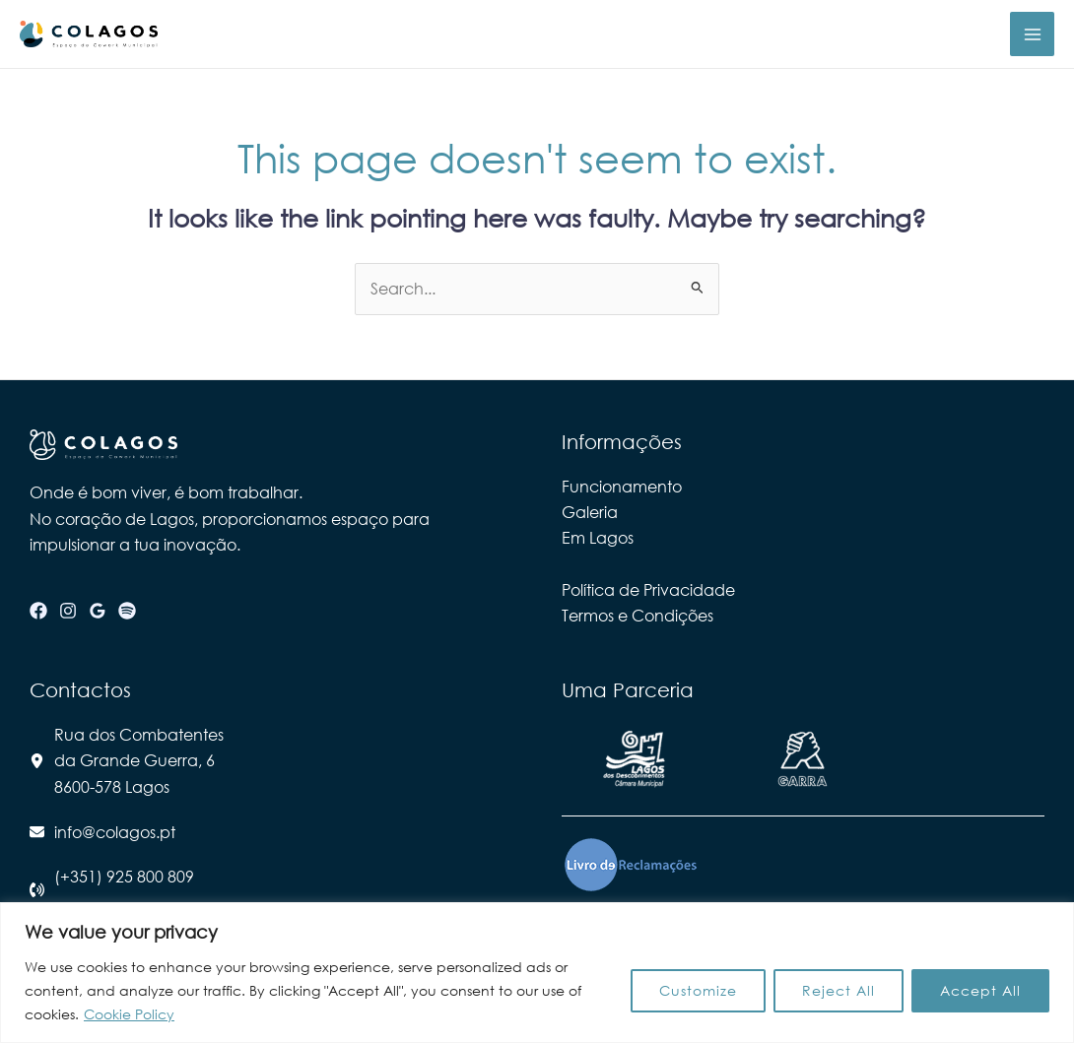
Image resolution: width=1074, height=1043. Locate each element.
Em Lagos (598, 537)
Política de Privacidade (648, 589)
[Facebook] (38, 610)
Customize (698, 990)
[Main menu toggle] (1032, 34)
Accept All (980, 990)
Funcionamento (622, 486)
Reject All (838, 990)
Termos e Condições (637, 615)
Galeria (590, 511)
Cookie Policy (129, 1014)
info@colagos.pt (114, 831)
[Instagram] (68, 610)
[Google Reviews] (97, 610)
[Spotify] (127, 610)
